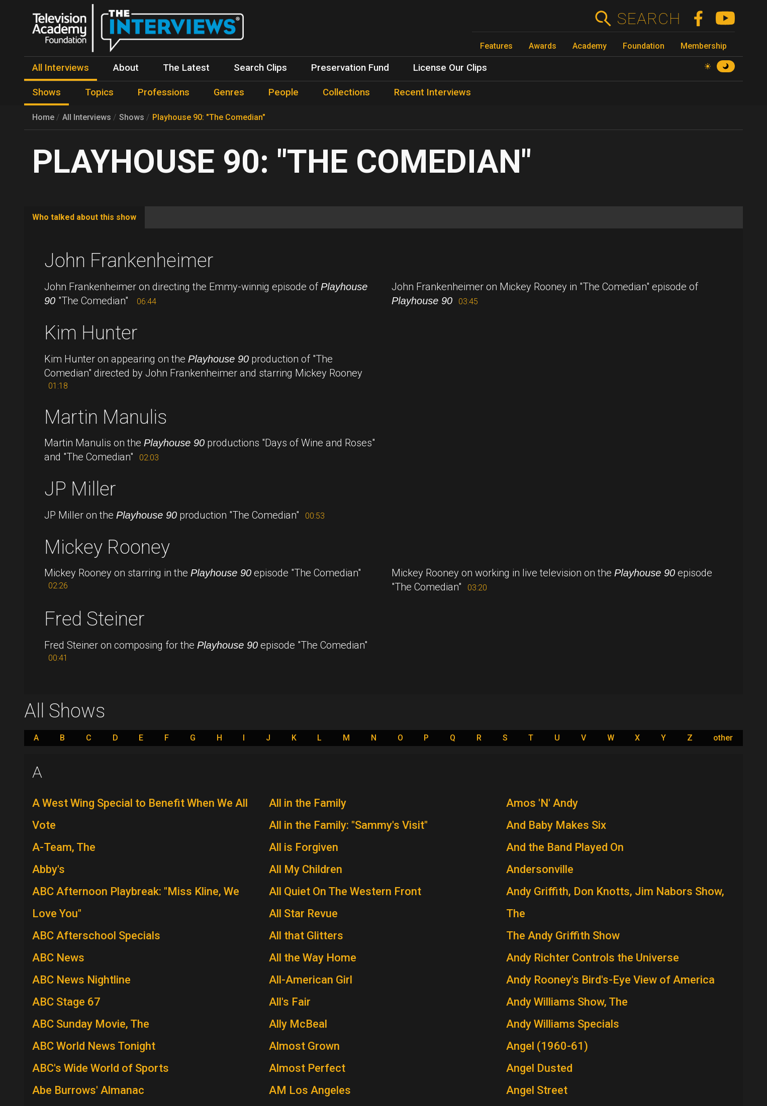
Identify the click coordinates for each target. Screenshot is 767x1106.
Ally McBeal (298, 1024)
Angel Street (536, 1090)
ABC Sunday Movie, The (90, 1024)
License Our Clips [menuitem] (450, 67)
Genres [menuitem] (229, 92)
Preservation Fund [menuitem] (350, 67)
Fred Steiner (94, 619)
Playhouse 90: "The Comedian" (208, 117)
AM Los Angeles (310, 1090)
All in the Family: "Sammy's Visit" (348, 825)
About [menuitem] (126, 67)
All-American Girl (310, 979)
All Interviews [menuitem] (60, 67)
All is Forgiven (303, 847)
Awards (542, 46)
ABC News (58, 957)
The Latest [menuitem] (186, 67)
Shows (131, 117)
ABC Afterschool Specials (96, 935)
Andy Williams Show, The (567, 1002)
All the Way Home (312, 957)
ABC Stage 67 (66, 1002)
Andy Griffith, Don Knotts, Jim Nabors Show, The (615, 902)
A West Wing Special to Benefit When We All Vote (140, 814)
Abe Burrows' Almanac (88, 1090)
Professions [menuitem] (163, 92)
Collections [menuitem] (346, 92)
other (723, 738)
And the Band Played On (565, 847)
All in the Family (307, 803)
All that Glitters (306, 935)
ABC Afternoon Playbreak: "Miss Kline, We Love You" (135, 902)
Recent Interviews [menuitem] (432, 92)
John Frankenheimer (129, 261)
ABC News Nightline (81, 979)
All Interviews (86, 117)
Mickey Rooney (107, 547)
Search (649, 19)
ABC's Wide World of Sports (100, 1068)
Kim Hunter (91, 333)
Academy (589, 46)
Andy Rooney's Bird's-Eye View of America (610, 979)
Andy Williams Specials (562, 1024)
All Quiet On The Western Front (345, 891)
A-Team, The (63, 847)
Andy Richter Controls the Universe (592, 957)
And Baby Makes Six (556, 825)
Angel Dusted (539, 1068)
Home (43, 117)
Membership (704, 46)
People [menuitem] (283, 92)
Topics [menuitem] (99, 92)
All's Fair (290, 1002)
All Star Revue (303, 913)
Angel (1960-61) (547, 1046)
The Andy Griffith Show (563, 935)
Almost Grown (304, 1046)
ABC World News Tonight (93, 1046)
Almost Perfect (307, 1068)
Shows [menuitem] (46, 92)
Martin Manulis (105, 417)
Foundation (643, 46)
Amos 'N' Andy (542, 803)
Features (496, 46)
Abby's (48, 869)
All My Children (305, 869)
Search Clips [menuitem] (260, 67)
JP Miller (80, 489)
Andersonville (539, 869)
